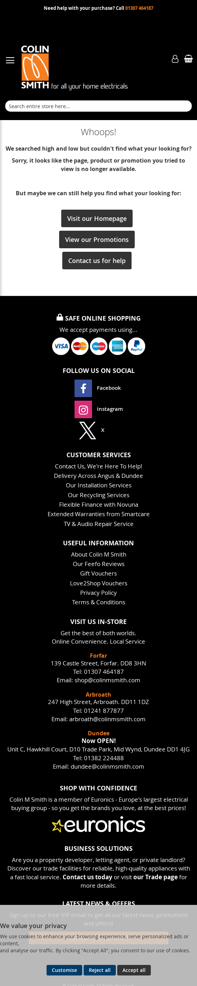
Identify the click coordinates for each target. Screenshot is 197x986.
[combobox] (98, 106)
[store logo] (84, 67)
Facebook (98, 388)
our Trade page (155, 877)
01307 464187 (139, 8)
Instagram (99, 409)
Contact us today (87, 877)
